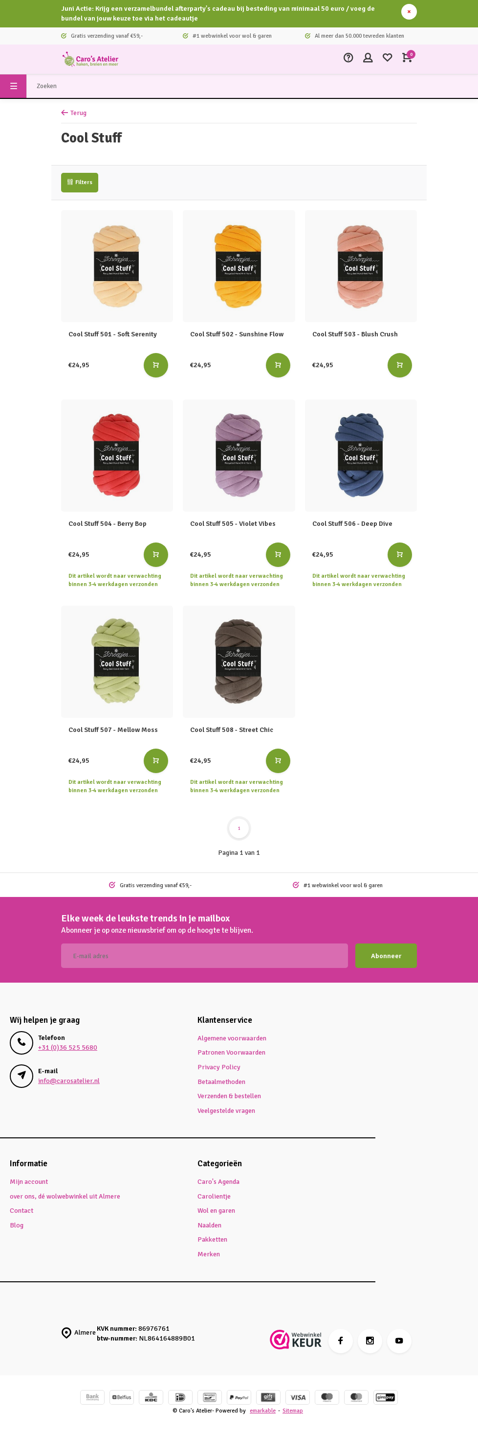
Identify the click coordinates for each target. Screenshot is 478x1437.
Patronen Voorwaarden (231, 1052)
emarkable (263, 1410)
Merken (208, 1254)
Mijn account (29, 1182)
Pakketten (212, 1239)
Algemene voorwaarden (231, 1038)
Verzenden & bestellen (229, 1096)
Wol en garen (216, 1210)
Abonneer (386, 956)
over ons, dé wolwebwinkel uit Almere (65, 1196)
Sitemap (292, 1410)
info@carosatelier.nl (69, 1081)
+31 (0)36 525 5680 (67, 1047)
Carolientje (214, 1196)
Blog (16, 1225)
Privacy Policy (218, 1067)
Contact (21, 1210)
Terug (74, 113)
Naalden (209, 1225)
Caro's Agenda (218, 1182)
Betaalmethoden (221, 1082)
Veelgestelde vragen (226, 1111)
